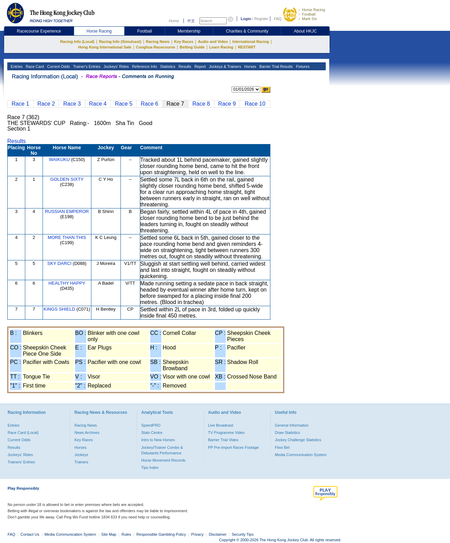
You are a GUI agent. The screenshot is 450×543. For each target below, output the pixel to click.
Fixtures (302, 66)
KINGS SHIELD (59, 309)
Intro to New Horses (158, 440)
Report (199, 66)
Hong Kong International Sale (105, 47)
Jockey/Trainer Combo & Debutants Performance (162, 450)
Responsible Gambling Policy (161, 534)
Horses (249, 66)
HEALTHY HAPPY (66, 283)
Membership (189, 31)
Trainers (81, 462)
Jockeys (81, 455)
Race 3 (72, 104)
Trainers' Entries (21, 462)
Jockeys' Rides (115, 66)
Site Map (108, 534)
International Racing (250, 41)
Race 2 (46, 104)
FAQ (277, 19)
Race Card (34, 66)
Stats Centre (151, 432)
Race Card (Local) (23, 432)
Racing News (157, 41)
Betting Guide (192, 47)
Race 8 (201, 104)
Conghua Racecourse (155, 47)
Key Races (184, 41)
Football (308, 14)
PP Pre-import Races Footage (233, 447)
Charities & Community (247, 31)
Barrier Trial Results (275, 66)
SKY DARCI (59, 263)
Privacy (197, 534)
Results (184, 66)
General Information (291, 425)
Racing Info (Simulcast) (120, 41)
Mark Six (309, 19)
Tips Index (150, 467)
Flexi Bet (282, 447)
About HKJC (305, 31)
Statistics (167, 66)
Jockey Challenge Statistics (298, 440)
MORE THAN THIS (67, 237)
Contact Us (29, 534)
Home (174, 21)
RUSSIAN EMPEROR (67, 211)
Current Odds (58, 66)
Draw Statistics (287, 432)
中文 (191, 21)
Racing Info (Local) (77, 41)
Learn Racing (221, 47)
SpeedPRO (151, 425)
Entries (16, 66)
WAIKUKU (59, 159)
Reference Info (144, 66)
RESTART (246, 47)
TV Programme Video (226, 432)
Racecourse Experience (39, 31)
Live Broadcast (220, 425)
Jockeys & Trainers (224, 66)
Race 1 (20, 104)
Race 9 (227, 104)
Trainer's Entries (86, 66)
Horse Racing (313, 10)
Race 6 (150, 104)
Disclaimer (217, 534)
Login (246, 19)
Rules (127, 534)
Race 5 (124, 104)
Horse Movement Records (163, 460)
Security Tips (243, 534)
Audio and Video (213, 41)
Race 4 (98, 104)
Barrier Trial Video (223, 440)
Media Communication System (300, 455)
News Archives (86, 432)
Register (261, 19)
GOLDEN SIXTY (66, 179)
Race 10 (255, 104)
